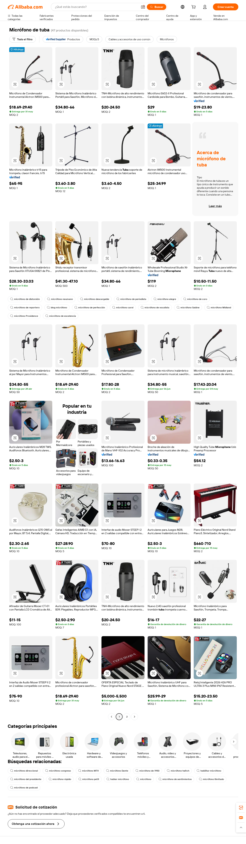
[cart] (194, 7)
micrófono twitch (178, 770)
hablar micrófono (117, 779)
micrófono (143, 779)
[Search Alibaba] (96, 7)
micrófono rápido (60, 779)
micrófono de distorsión (25, 299)
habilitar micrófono (209, 770)
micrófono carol (122, 307)
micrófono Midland (219, 307)
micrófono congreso (58, 770)
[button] (143, 7)
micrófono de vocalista (155, 307)
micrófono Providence (24, 316)
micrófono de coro (195, 299)
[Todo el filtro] (22, 39)
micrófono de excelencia (60, 316)
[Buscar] (156, 7)
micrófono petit (88, 779)
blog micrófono (57, 307)
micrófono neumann (60, 299)
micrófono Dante (117, 770)
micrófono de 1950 (147, 770)
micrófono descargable (94, 299)
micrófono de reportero (25, 307)
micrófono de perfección (89, 307)
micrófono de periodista (131, 299)
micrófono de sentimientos (175, 779)
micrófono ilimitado (211, 779)
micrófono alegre (165, 299)
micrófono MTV (88, 770)
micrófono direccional (24, 770)
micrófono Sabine (188, 307)
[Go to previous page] (111, 716)
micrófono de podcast (24, 787)
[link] (241, 808)
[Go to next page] (134, 716)
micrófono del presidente (25, 779)
